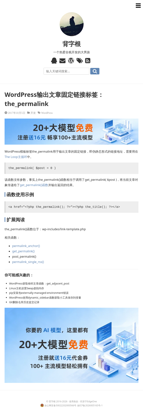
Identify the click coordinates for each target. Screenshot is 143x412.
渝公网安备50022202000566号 (60, 405)
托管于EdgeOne (88, 401)
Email (62, 60)
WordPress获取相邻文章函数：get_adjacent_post (39, 283)
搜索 (94, 71)
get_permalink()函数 (34, 185)
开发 (33, 112)
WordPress (47, 112)
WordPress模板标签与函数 (71, 60)
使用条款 (73, 401)
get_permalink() (23, 251)
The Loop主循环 (16, 157)
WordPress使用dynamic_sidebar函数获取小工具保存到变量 (45, 297)
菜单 (138, 5)
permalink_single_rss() (28, 262)
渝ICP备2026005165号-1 (90, 405)
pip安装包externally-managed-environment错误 (39, 293)
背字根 (71, 44)
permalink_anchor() (26, 246)
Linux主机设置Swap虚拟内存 (26, 288)
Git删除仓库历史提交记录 (24, 302)
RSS (88, 60)
